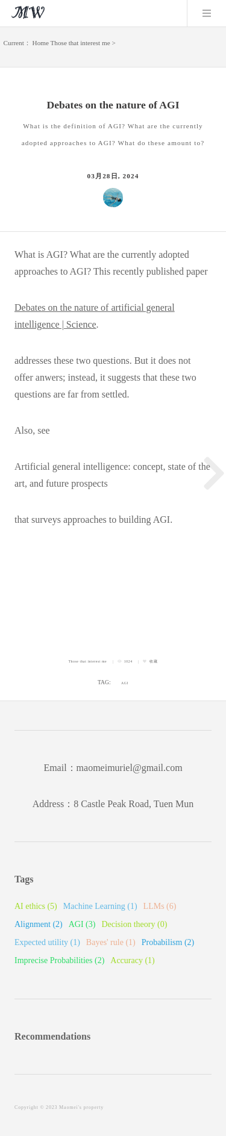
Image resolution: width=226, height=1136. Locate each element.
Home (41, 42)
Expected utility (47, 942)
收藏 (153, 661)
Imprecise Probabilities (59, 960)
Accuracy (132, 960)
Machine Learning (100, 906)
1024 (128, 661)
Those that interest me (80, 42)
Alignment (38, 924)
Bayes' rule (111, 942)
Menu (206, 13)
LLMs (160, 906)
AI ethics (35, 906)
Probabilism (168, 942)
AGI (124, 683)
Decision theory (134, 924)
